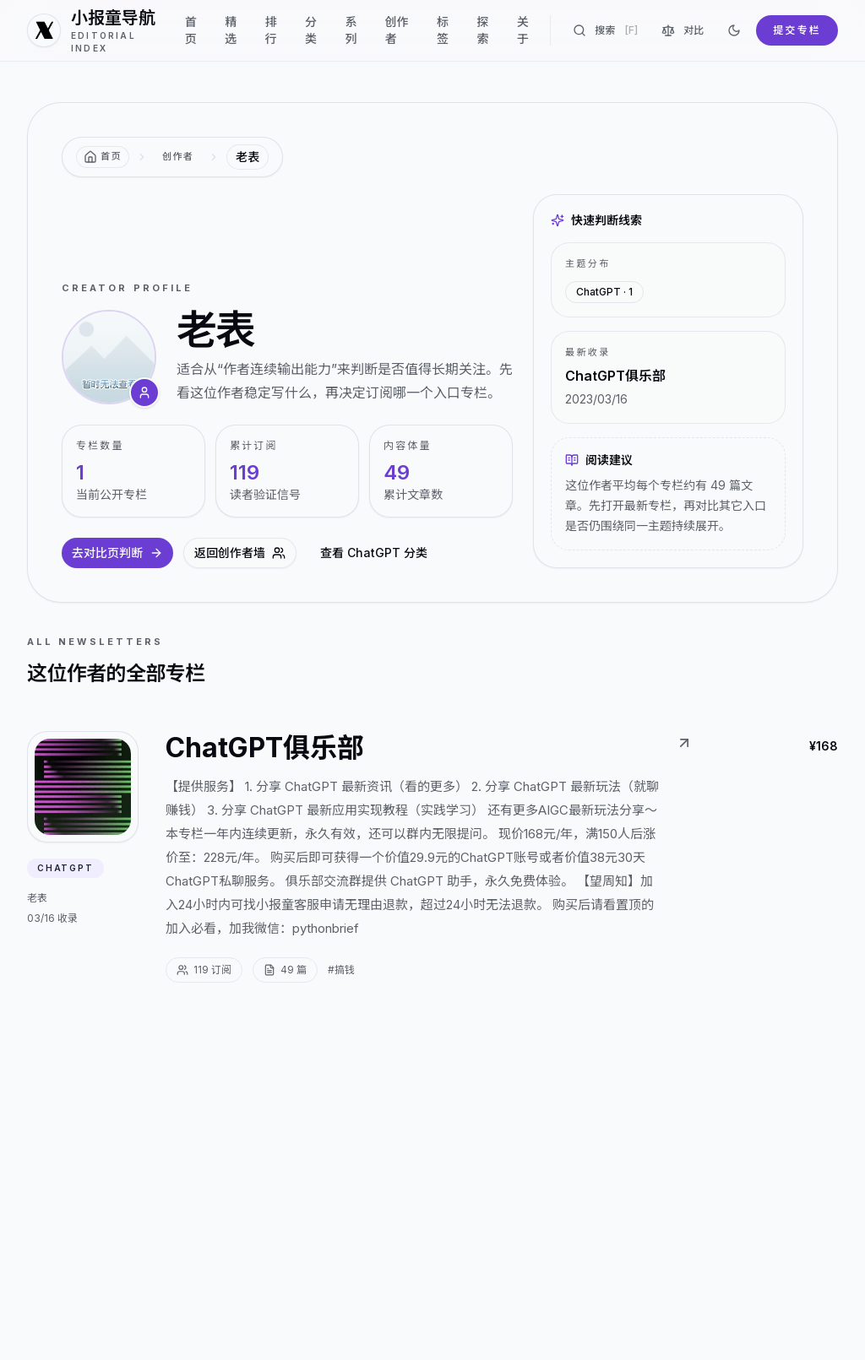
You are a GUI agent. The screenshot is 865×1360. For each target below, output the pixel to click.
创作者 (397, 30)
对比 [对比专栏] (682, 30)
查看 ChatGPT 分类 (373, 552)
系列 (350, 30)
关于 (523, 30)
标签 (443, 30)
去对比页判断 (117, 552)
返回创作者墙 (240, 552)
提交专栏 (797, 30)
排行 (271, 30)
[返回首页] (102, 157)
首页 (191, 30)
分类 (311, 30)
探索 (482, 30)
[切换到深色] (734, 30)
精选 (231, 30)
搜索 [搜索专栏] (605, 30)
